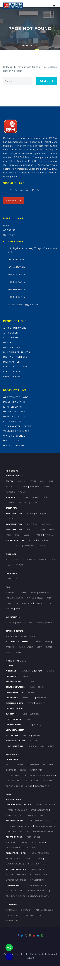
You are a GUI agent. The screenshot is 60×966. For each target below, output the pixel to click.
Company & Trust (14, 885)
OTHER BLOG (11, 904)
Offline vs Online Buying (39, 896)
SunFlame (40, 703)
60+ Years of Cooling (15, 890)
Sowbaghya (27, 603)
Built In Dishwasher (15, 687)
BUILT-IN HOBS (11, 915)
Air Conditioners (14, 328)
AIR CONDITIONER (13, 799)
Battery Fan (11, 347)
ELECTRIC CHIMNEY (28, 915)
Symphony (43, 559)
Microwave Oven (14, 411)
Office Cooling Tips (39, 810)
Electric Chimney (13, 775)
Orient (54, 559)
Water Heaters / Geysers (17, 641)
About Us (9, 230)
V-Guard (19, 565)
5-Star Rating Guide (38, 874)
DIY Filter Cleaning (34, 858)
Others (9, 665)
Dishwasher (11, 362)
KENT (31, 622)
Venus (18, 608)
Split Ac (9, 481)
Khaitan (30, 598)
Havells (19, 598)
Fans (8, 587)
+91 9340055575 (16, 296)
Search (46, 81)
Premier (26, 735)
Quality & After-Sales (15, 896)
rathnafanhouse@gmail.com (23, 304)
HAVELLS (48, 622)
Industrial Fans (14, 402)
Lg (17, 486)
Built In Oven (12, 698)
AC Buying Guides (14, 837)
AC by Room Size (33, 837)
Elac (21, 647)
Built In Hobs (12, 676)
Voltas (22, 492)
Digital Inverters (15, 357)
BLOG (8, 794)
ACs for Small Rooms (46, 804)
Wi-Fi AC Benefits (37, 880)
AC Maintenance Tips (40, 853)
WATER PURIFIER (12, 920)
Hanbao (9, 598)
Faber (17, 578)
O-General (47, 486)
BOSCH (41, 687)
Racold (49, 647)
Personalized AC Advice (38, 890)
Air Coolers (48, 764)
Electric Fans (12, 371)
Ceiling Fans (26, 786)
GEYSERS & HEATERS (14, 631)
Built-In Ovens (32, 780)
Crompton (30, 559)
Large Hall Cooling (35, 815)
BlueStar (22, 481)
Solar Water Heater (17, 426)
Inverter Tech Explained (16, 874)
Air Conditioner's (14, 476)
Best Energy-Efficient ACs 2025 (19, 826)
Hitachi (9, 486)
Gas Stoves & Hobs (15, 397)
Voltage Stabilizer (16, 431)
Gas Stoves (11, 714)
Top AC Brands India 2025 (45, 826)
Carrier (33, 481)
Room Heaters (12, 421)
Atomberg (23, 592)
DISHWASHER (26, 910)
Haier (51, 481)
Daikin (42, 481)
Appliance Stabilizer (15, 741)
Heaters (23, 770)
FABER (39, 622)
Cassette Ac (11, 508)
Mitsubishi (34, 486)
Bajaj (8, 559)
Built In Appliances (15, 681)
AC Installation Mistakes (36, 864)
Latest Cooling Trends (16, 880)
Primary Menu (54, 5)
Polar (8, 603)
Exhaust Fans (12, 376)
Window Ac (11, 497)
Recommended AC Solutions (19, 804)
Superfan (39, 603)
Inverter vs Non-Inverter (43, 831)
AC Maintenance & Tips (16, 853)
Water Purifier (13, 445)
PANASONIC (41, 698)
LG (33, 698)
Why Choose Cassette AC (18, 831)
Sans (29, 724)
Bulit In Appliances (14, 780)
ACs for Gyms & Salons (17, 810)
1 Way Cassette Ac (14, 513)
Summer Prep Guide (14, 864)
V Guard (9, 608)
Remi (16, 603)
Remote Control (14, 416)
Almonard (10, 592)
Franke (29, 719)
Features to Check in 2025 (17, 842)
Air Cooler (10, 333)
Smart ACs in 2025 (38, 869)
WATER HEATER (11, 910)
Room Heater (11, 636)
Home (6, 225)
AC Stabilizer (12, 735)
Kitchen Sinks (12, 407)
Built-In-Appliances (16, 352)
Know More (13, 200)
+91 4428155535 (16, 274)
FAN (40, 915)
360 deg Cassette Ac (15, 540)
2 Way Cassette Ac (14, 524)
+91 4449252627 (16, 267)
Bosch (9, 578)
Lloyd (24, 486)
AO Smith (10, 622)
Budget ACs (30, 847)
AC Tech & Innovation (16, 869)
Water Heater (13, 440)
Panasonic (10, 492)
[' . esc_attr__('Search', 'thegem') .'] (17, 81)
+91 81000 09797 (17, 259)
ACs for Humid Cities (14, 815)
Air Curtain (11, 337)
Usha (10, 565)
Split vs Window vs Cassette (41, 821)
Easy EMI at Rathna (14, 847)
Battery (9, 342)
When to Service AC (14, 858)
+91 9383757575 (16, 281)
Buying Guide (12, 759)
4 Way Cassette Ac (14, 529)
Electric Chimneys (15, 366)
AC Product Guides (14, 821)
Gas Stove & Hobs (31, 775)
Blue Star (21, 622)
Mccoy (40, 598)
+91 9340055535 (16, 289)
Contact (9, 235)
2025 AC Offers (37, 842)
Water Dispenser (15, 436)
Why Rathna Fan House (36, 885)
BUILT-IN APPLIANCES (42, 910)
